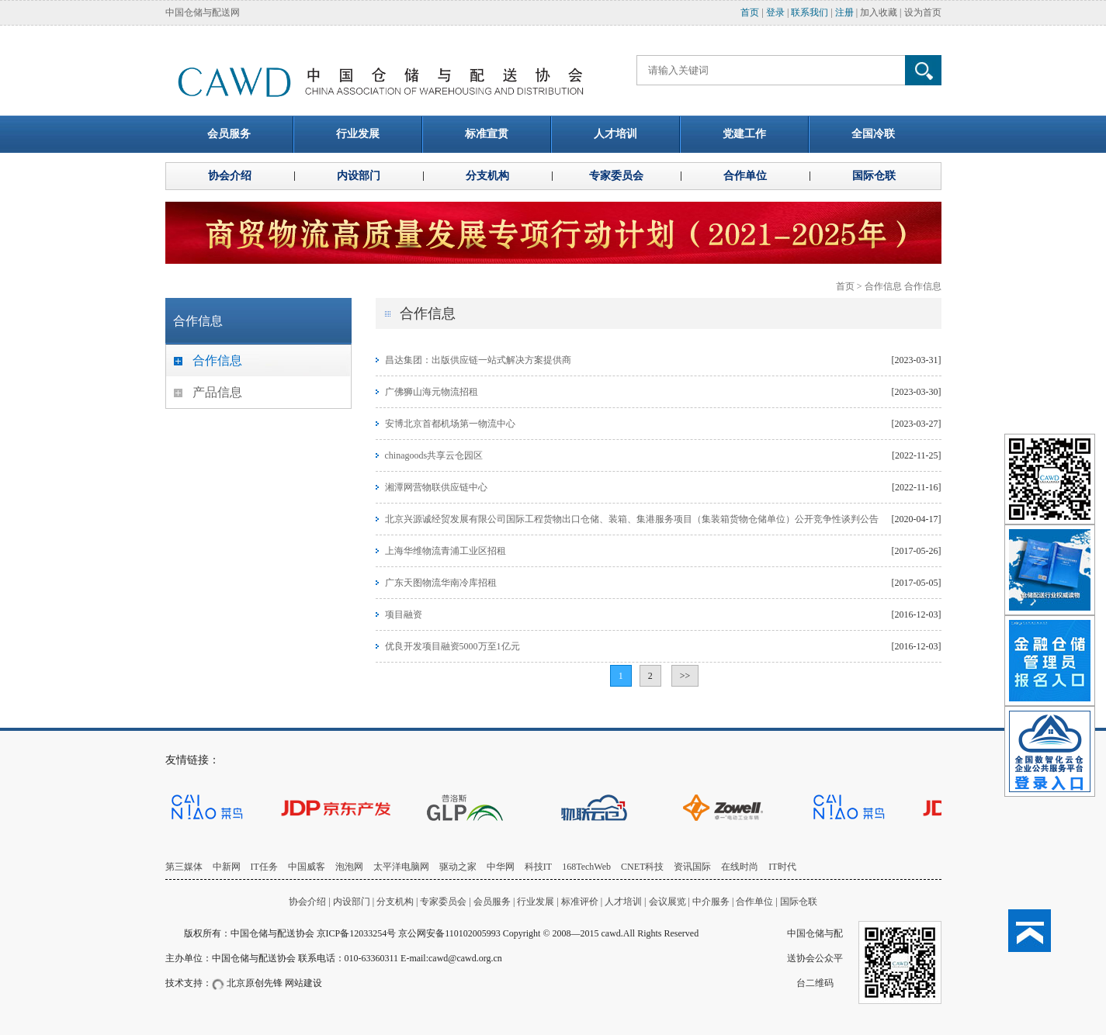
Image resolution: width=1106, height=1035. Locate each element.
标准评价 (579, 901)
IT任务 (264, 866)
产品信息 (217, 392)
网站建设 (303, 983)
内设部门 (351, 901)
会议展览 (667, 901)
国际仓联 (798, 901)
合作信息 (883, 286)
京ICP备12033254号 (357, 933)
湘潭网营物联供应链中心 (436, 487)
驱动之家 (458, 866)
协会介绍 (307, 901)
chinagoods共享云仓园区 (434, 455)
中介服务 (711, 901)
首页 (749, 12)
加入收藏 (878, 12)
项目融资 (403, 614)
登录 (775, 12)
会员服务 (492, 901)
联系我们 (809, 12)
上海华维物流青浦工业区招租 (445, 550)
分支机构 (396, 901)
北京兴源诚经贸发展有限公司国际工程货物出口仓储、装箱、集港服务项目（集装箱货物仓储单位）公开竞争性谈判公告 (632, 519)
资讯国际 (692, 866)
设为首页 (922, 12)
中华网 (501, 866)
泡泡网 (349, 866)
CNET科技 (642, 866)
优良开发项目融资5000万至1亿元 (452, 646)
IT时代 (782, 866)
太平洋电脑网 (401, 866)
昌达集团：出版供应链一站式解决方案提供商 (478, 360)
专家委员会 (443, 901)
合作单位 (754, 901)
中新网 (227, 866)
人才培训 (623, 901)
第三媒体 (184, 866)
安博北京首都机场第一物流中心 (450, 423)
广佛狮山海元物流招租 (431, 391)
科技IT (538, 866)
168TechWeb (586, 866)
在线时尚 (739, 866)
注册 (844, 12)
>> (685, 675)
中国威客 (306, 866)
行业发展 (535, 901)
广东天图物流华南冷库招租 (441, 582)
